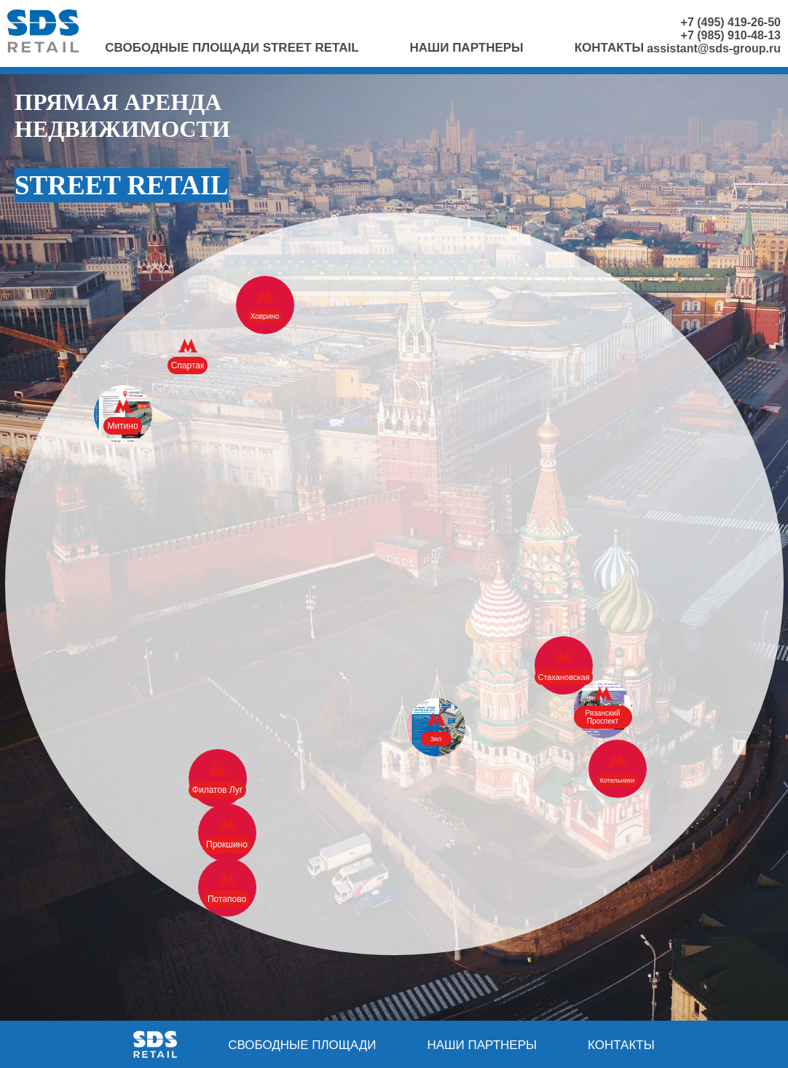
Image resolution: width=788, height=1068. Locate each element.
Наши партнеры (467, 48)
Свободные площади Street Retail (231, 48)
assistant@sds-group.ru (714, 48)
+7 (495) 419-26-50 (731, 22)
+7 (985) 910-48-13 (731, 35)
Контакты (609, 48)
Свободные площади (302, 1045)
